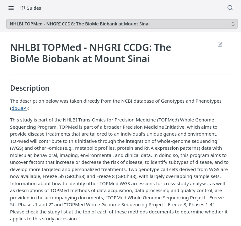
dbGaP (19, 108)
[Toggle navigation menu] (11, 8)
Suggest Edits (219, 44)
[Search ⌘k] (230, 8)
